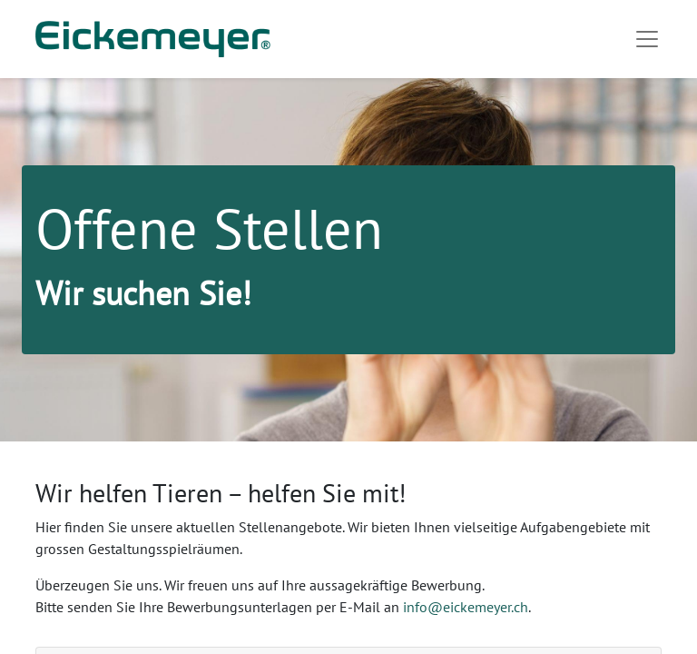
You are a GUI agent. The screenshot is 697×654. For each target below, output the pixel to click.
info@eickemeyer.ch (465, 607)
